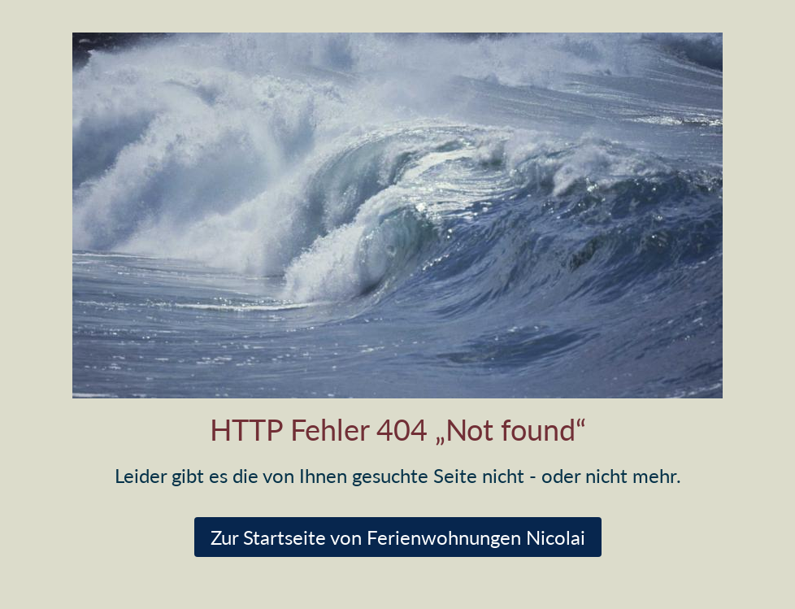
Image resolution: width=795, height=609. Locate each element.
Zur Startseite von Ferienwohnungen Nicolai (398, 537)
